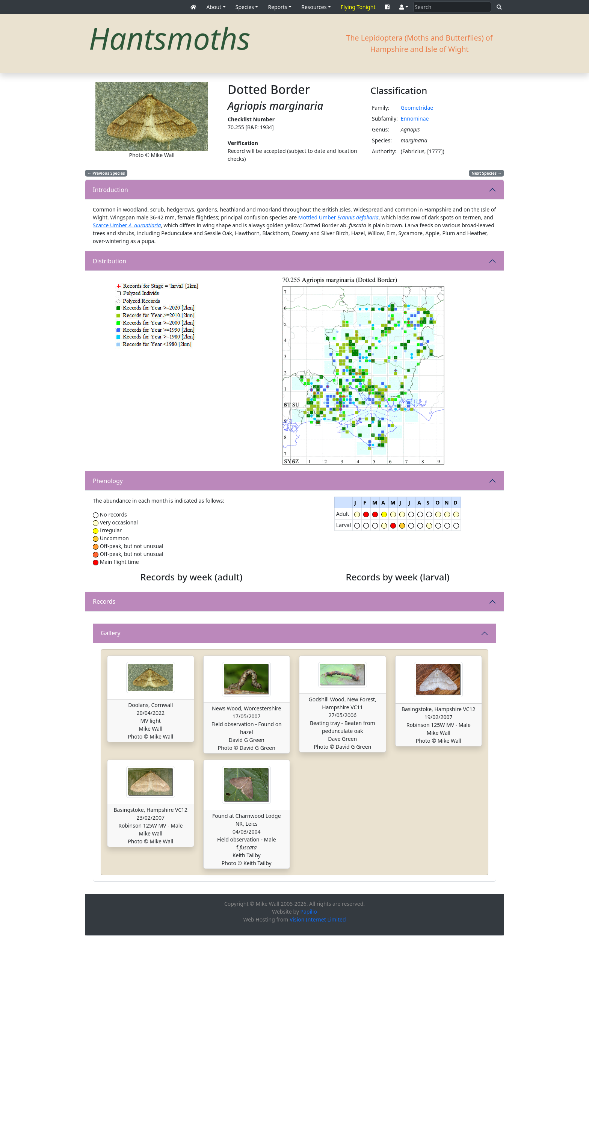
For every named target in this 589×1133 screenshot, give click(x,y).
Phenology (108, 481)
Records (104, 700)
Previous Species (106, 173)
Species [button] (245, 7)
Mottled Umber (338, 217)
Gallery (111, 830)
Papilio (309, 1108)
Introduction (110, 190)
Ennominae (415, 118)
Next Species (486, 173)
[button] (403, 7)
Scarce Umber (127, 225)
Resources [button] (313, 7)
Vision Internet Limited (318, 1116)
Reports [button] (277, 7)
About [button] (213, 7)
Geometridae (417, 107)
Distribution (109, 261)
